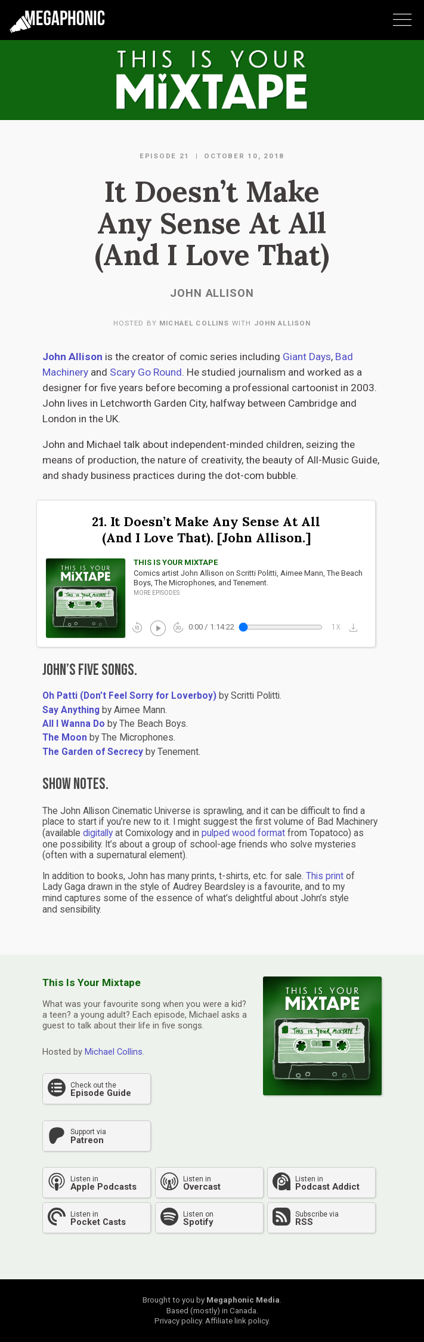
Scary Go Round (144, 372)
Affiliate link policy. (237, 1320)
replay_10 (137, 627)
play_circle (157, 627)
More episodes (156, 592)
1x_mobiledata (336, 627)
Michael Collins (194, 323)
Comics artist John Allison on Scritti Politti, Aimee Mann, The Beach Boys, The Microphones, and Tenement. (248, 578)
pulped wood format (243, 833)
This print (324, 876)
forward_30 (178, 627)
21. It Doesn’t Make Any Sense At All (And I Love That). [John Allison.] (206, 530)
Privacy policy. (178, 1320)
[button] (356, 627)
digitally (98, 833)
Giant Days (307, 357)
